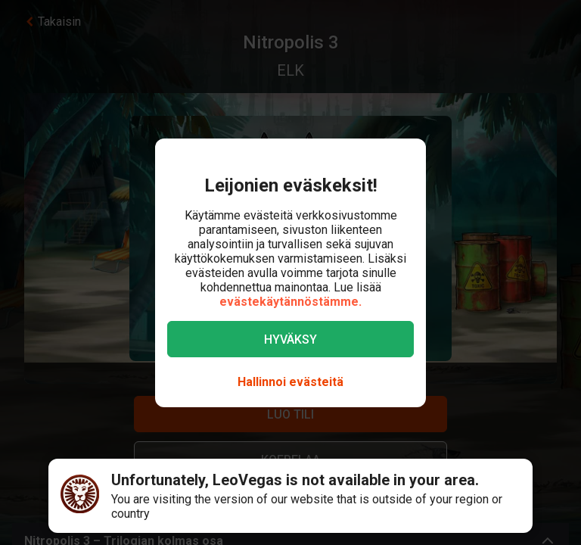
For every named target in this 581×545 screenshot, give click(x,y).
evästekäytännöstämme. (290, 301)
